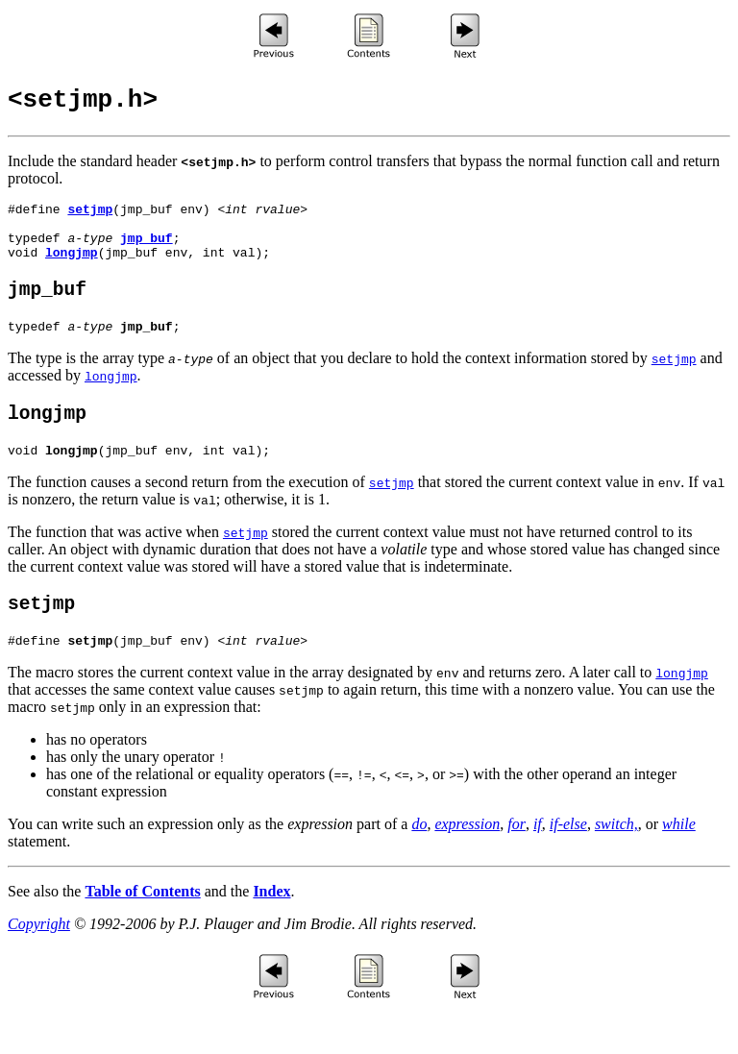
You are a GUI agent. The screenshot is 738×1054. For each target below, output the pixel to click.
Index (271, 931)
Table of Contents (142, 931)
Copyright (39, 964)
